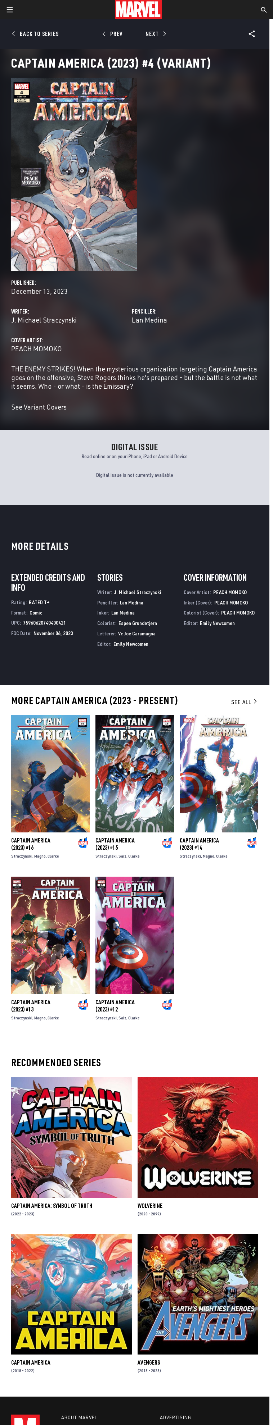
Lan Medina (149, 320)
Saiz (122, 856)
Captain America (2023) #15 (115, 844)
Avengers (149, 1362)
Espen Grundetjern (137, 623)
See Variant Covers (39, 407)
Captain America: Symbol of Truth (51, 1205)
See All (244, 701)
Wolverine (150, 1205)
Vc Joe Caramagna (137, 633)
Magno (40, 856)
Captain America (30, 1362)
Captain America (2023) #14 (199, 844)
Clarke (53, 856)
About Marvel (79, 1417)
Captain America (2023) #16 (30, 844)
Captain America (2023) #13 (30, 1006)
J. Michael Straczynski (44, 320)
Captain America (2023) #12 (115, 1006)
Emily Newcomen (130, 644)
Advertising (175, 1417)
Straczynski (21, 856)
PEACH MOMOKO (36, 348)
